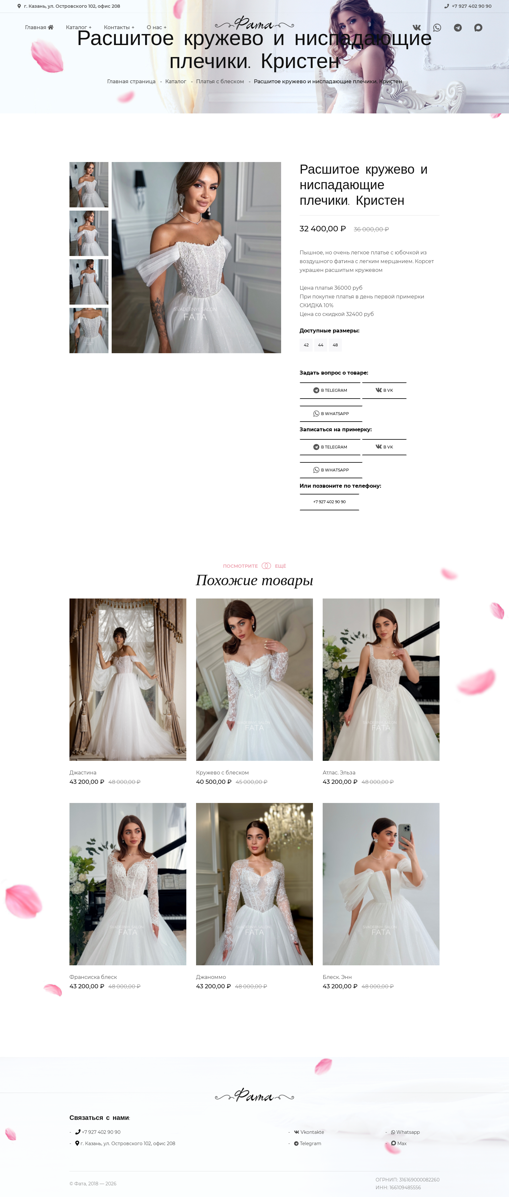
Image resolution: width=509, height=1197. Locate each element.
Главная (39, 27)
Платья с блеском (220, 81)
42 (306, 345)
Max (398, 1143)
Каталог (76, 27)
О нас (154, 27)
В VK (384, 390)
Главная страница (131, 81)
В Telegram (330, 390)
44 (320, 345)
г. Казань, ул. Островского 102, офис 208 (72, 6)
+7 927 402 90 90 (471, 6)
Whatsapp (405, 1132)
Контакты (117, 27)
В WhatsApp (331, 414)
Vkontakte (309, 1132)
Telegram (307, 1143)
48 (335, 345)
